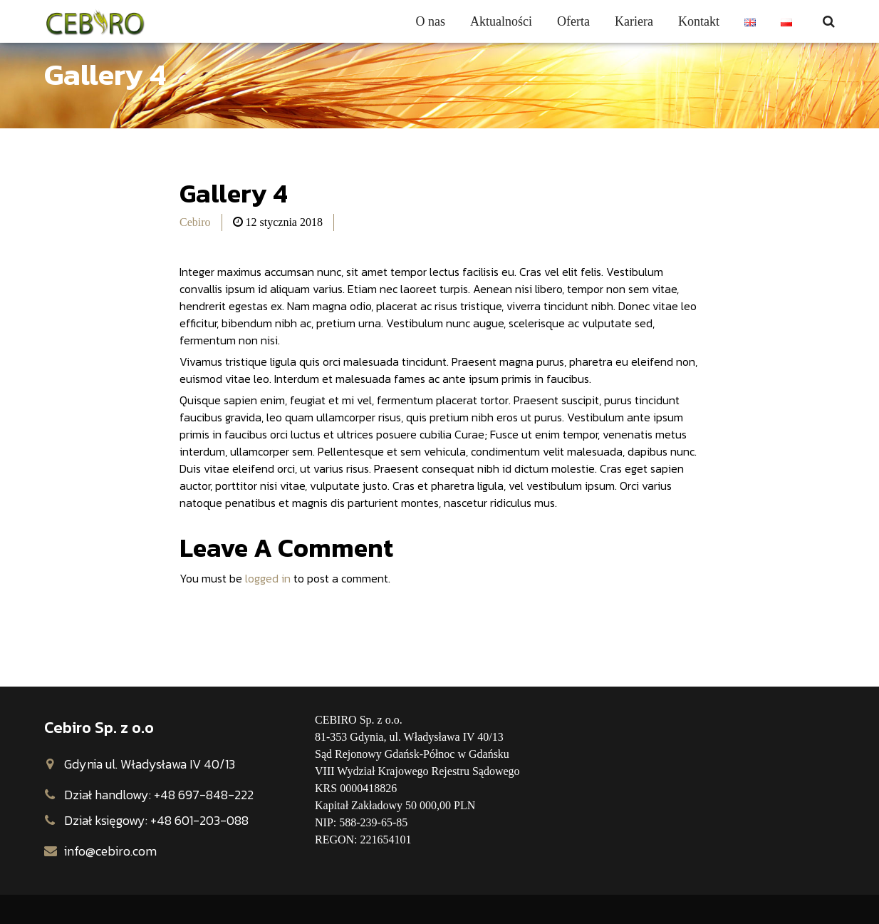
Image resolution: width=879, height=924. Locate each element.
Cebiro (195, 222)
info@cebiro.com (110, 851)
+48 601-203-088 (199, 820)
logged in (268, 578)
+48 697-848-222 (204, 794)
